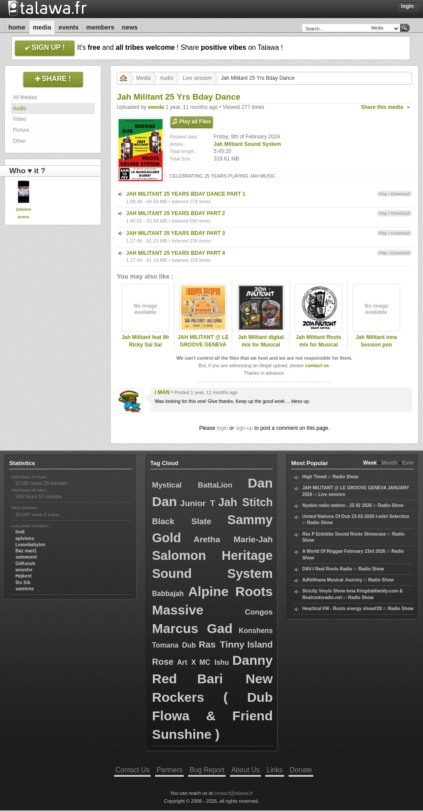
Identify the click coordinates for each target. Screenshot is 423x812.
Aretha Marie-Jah (233, 539)
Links (274, 770)
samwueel (26, 557)
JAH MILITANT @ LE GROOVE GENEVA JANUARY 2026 (203, 344)
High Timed (314, 476)
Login (407, 6)
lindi (20, 531)
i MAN (162, 392)
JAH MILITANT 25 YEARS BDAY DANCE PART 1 (185, 194)
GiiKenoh (25, 563)
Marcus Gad (192, 628)
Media (42, 27)
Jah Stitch (245, 502)
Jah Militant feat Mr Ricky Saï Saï (146, 341)
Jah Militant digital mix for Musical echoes (261, 344)
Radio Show (345, 476)
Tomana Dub (174, 645)
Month (389, 463)
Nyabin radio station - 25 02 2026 (337, 505)
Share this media (382, 107)
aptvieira (24, 538)
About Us (245, 770)
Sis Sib (22, 582)
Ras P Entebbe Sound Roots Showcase (344, 534)
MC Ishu (214, 662)
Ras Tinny (222, 644)
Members (100, 27)
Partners (169, 770)
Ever (408, 463)
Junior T (197, 503)
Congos (259, 612)
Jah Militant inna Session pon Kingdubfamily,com (376, 344)
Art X (186, 662)
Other (19, 141)
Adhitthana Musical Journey (332, 579)
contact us (317, 365)
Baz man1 (26, 550)
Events (69, 27)
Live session (197, 78)
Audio (19, 108)
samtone (24, 588)
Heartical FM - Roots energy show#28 (342, 608)
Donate (301, 770)
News (130, 27)
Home (16, 27)
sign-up (244, 428)
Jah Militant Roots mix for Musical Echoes (318, 344)
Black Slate (182, 521)
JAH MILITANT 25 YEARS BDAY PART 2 (175, 213)
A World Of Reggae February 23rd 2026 (344, 551)
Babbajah (168, 593)
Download (400, 193)
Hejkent (23, 576)
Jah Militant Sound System (247, 144)
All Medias (25, 97)
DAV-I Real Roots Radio (327, 568)
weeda (156, 107)
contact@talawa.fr (233, 793)
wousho (23, 569)
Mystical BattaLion (192, 485)
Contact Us (132, 770)
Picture (21, 130)
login (222, 428)
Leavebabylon (30, 544)
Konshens (256, 630)
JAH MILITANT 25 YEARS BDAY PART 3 (175, 233)
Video (19, 119)
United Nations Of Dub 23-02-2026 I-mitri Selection (355, 516)
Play (383, 193)
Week (370, 463)
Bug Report (206, 770)
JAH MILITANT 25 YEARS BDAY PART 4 (175, 253)
